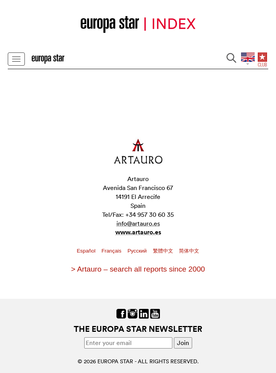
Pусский (137, 251)
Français (112, 251)
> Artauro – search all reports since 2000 (138, 269)
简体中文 (189, 251)
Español (87, 251)
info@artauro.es (138, 223)
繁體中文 (164, 251)
